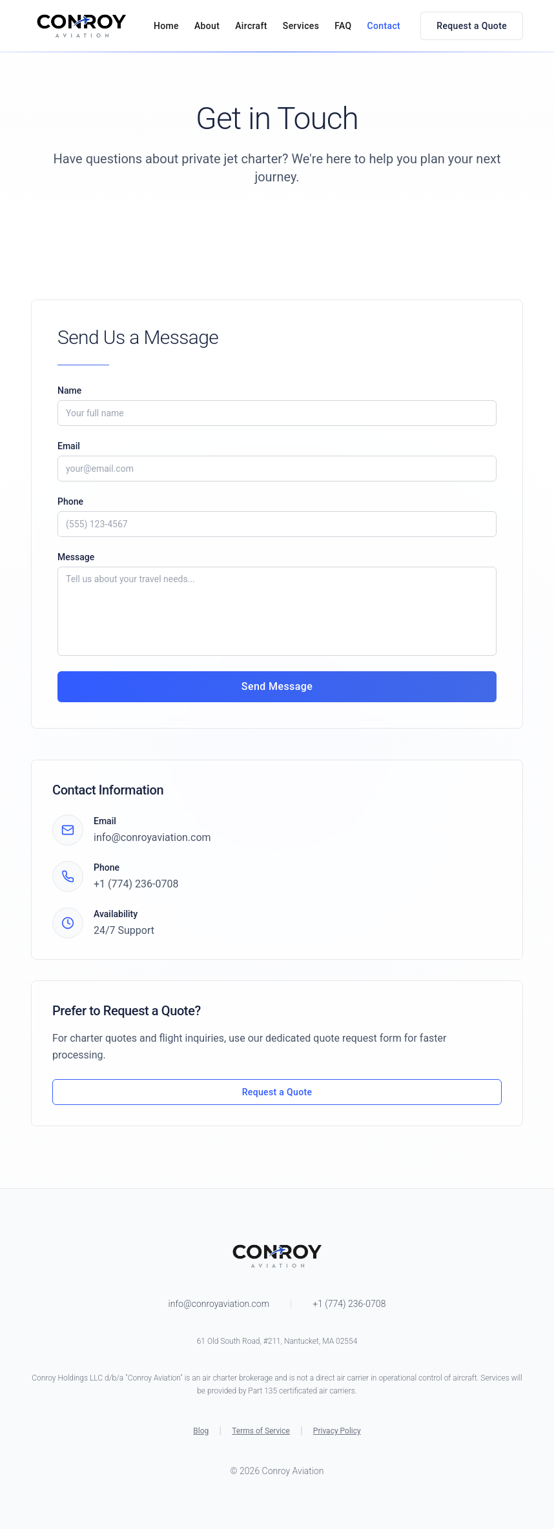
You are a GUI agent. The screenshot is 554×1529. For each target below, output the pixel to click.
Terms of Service (261, 1430)
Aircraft (251, 26)
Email (68, 446)
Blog (201, 1430)
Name (69, 390)
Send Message (277, 686)
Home (166, 26)
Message (75, 557)
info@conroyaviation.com (152, 837)
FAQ (342, 26)
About (207, 26)
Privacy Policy (337, 1430)
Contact (384, 26)
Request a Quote (471, 26)
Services (301, 26)
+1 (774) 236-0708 (136, 884)
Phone (70, 501)
